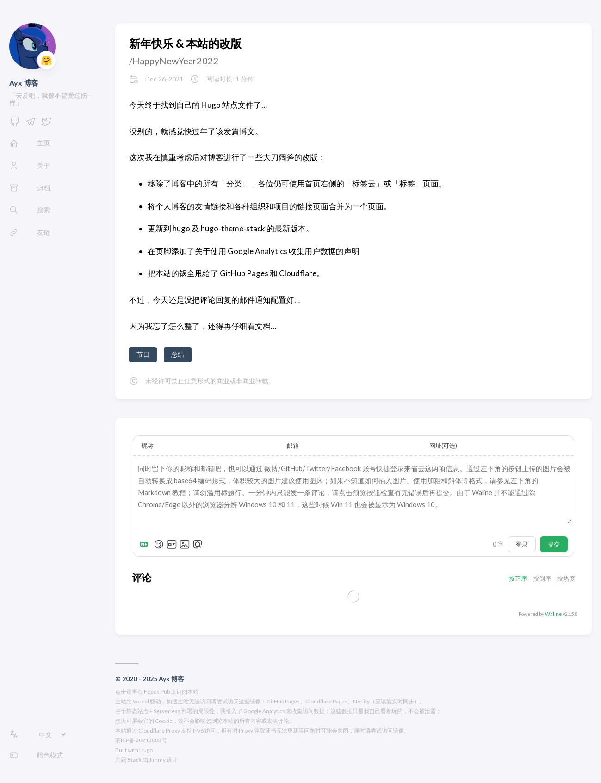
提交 (554, 544)
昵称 (148, 445)
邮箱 (293, 445)
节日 (142, 354)
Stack (134, 759)
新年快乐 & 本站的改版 (185, 43)
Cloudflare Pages (326, 701)
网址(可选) (443, 445)
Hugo (146, 749)
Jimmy (157, 759)
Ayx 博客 (23, 82)
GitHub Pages (283, 701)
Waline (553, 614)
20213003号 (151, 740)
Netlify (361, 701)
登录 (522, 544)
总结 (177, 354)
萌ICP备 (125, 740)
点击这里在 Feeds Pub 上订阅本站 (156, 691)
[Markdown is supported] (145, 544)
